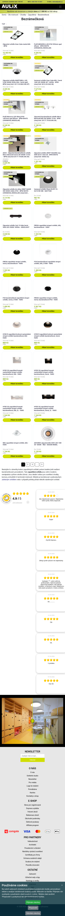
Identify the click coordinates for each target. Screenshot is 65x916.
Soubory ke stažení (32, 862)
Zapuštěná (32, 15)
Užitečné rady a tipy (32, 877)
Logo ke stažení (32, 786)
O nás (32, 772)
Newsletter (32, 779)
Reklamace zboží (32, 815)
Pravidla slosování (32, 865)
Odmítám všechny (33, 913)
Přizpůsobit (33, 908)
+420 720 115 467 (36, 2)
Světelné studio (32, 776)
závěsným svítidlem (9, 480)
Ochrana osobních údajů (32, 858)
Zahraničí (32, 874)
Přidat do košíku (17, 57)
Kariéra (32, 793)
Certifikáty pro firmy (32, 855)
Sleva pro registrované (32, 805)
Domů (4, 15)
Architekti (32, 845)
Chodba (23, 15)
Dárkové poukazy (32, 822)
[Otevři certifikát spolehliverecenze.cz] (21, 494)
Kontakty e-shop (32, 796)
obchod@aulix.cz (57, 2)
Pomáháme (32, 789)
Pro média (32, 782)
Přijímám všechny (33, 902)
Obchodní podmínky (32, 818)
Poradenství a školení (33, 848)
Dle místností (13, 15)
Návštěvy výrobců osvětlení (32, 851)
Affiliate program (32, 825)
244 (17, 502)
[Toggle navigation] (60, 7)
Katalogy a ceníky (32, 881)
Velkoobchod (32, 841)
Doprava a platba (32, 808)
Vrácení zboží (32, 812)
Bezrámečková (43, 15)
